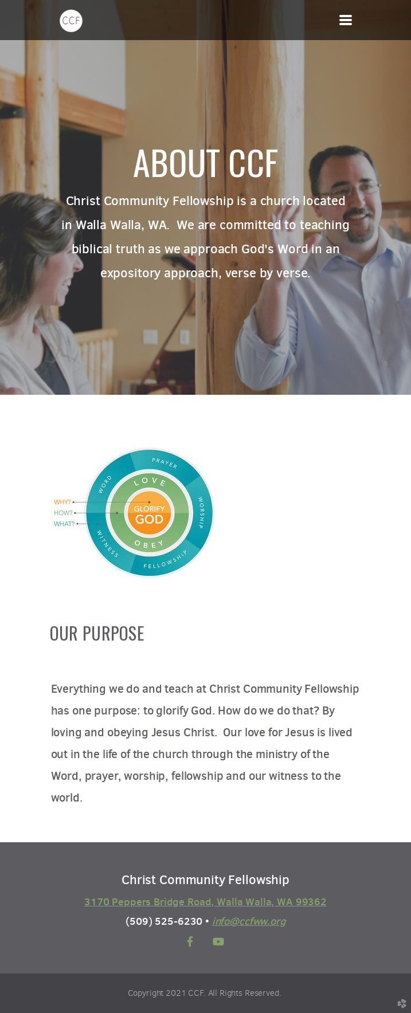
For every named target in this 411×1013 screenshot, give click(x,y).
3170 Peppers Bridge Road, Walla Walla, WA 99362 (205, 901)
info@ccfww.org (248, 921)
